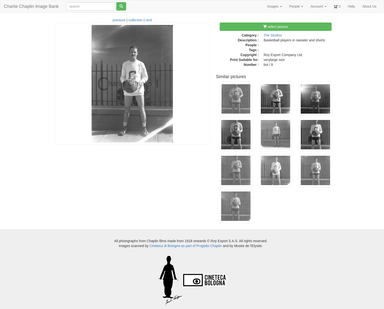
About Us (369, 6)
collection (135, 20)
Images (274, 6)
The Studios (273, 35)
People (296, 6)
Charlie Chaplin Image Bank (31, 6)
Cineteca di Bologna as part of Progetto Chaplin (185, 246)
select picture (275, 27)
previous (119, 20)
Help (351, 6)
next (148, 20)
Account (318, 6)
